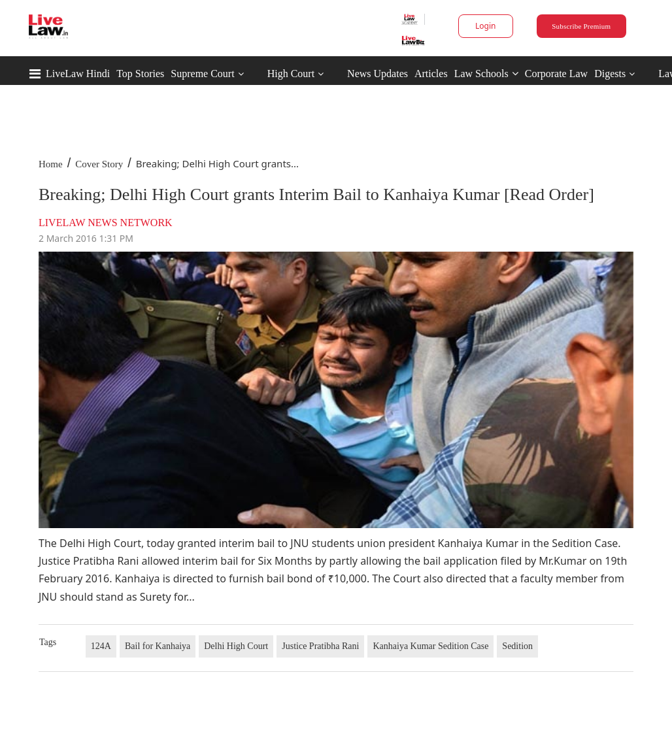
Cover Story (99, 164)
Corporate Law (556, 73)
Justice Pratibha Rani (320, 646)
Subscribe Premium (581, 26)
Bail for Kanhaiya (157, 646)
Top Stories (140, 73)
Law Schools (486, 73)
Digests (610, 73)
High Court (290, 73)
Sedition (517, 646)
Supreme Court (202, 73)
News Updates (377, 73)
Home (51, 164)
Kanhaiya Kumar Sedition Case (430, 646)
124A (101, 646)
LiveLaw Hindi (78, 73)
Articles (431, 73)
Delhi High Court (236, 646)
